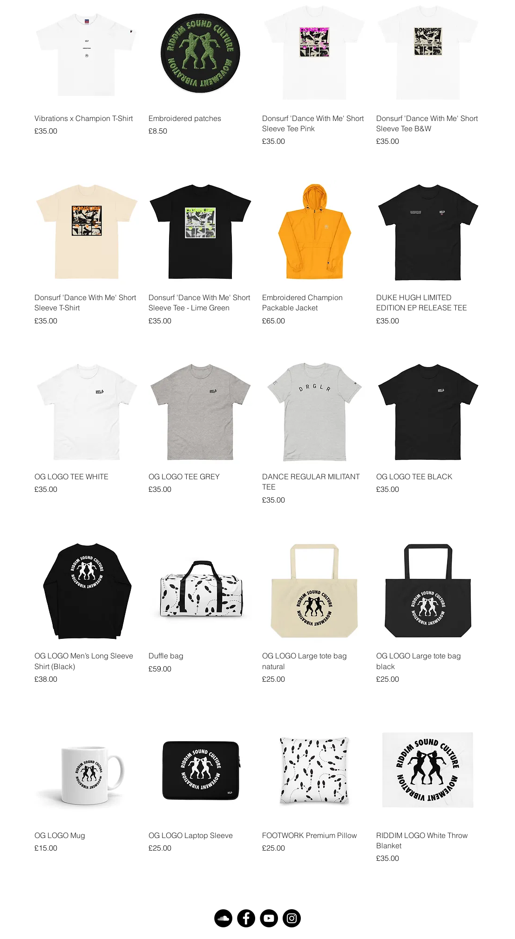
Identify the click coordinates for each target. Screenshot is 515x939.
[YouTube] (269, 918)
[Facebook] (246, 918)
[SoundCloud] (223, 918)
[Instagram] (292, 918)
